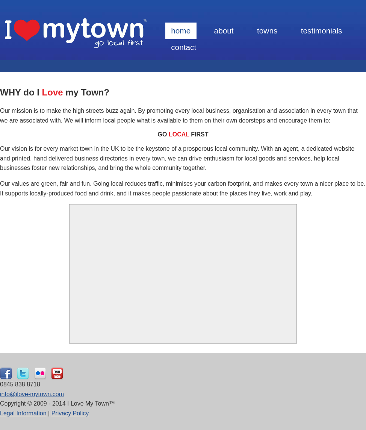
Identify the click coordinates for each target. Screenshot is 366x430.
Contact (183, 47)
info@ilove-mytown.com (32, 394)
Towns (267, 30)
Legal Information (23, 413)
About (224, 30)
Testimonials (321, 30)
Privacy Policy (70, 413)
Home (181, 30)
